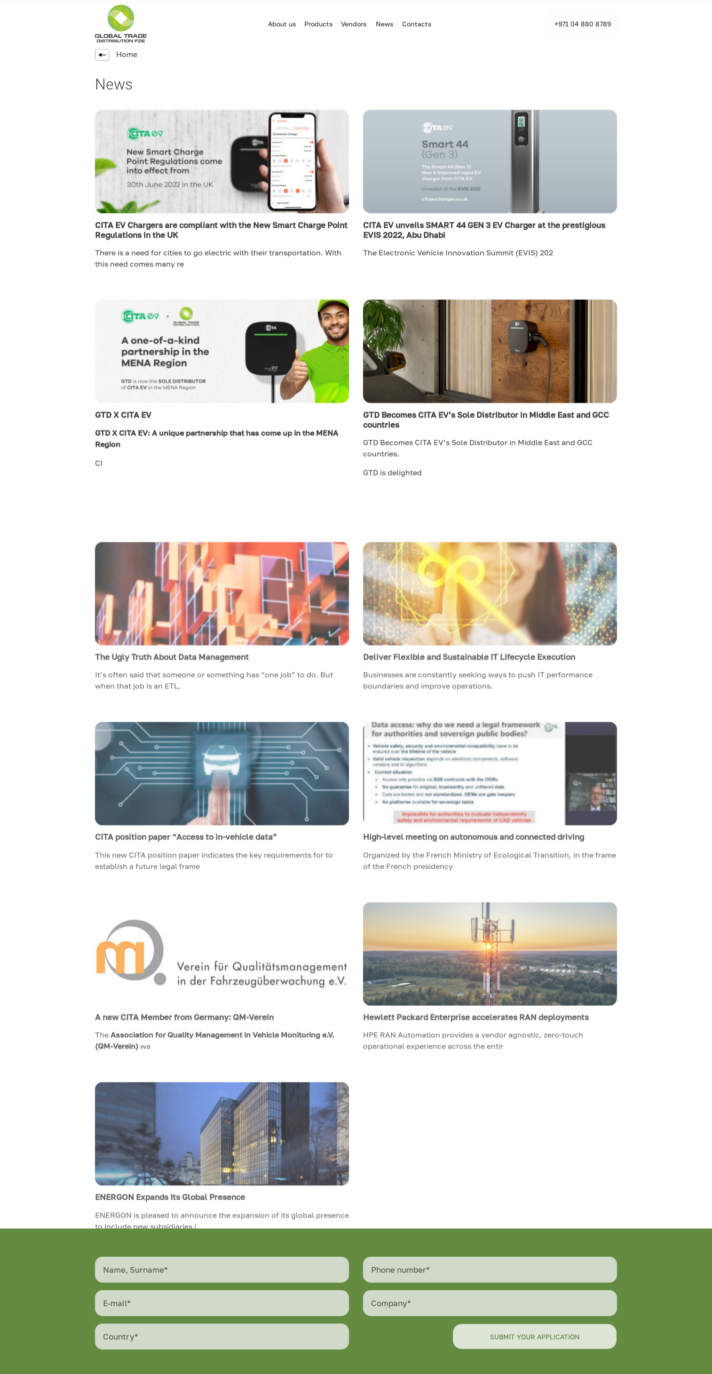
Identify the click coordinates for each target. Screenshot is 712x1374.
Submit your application (535, 1346)
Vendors (353, 24)
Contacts (416, 24)
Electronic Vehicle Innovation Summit (447, 259)
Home (116, 54)
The (371, 259)
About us (282, 24)
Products (318, 24)
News (384, 24)
